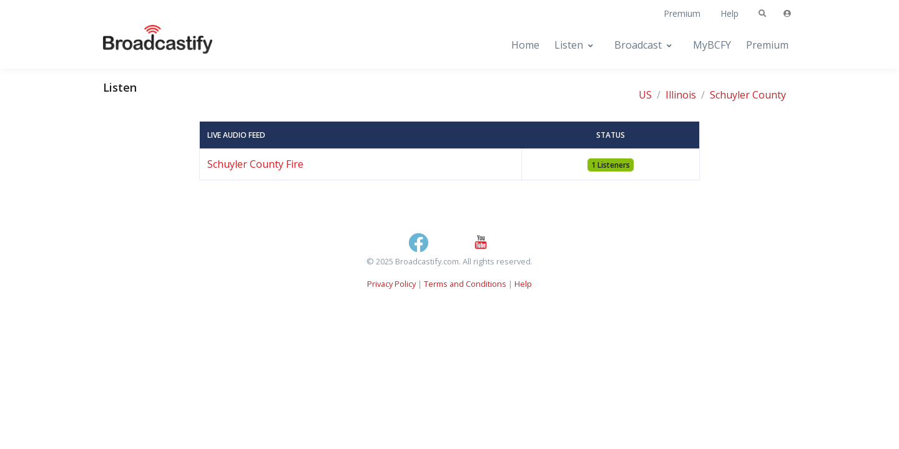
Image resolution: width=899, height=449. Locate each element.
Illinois (681, 95)
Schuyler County (748, 95)
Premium (682, 13)
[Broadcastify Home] (145, 45)
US (645, 95)
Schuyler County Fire (255, 164)
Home (525, 45)
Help (729, 13)
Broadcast (638, 45)
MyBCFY (712, 45)
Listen (568, 45)
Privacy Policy (391, 283)
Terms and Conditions (465, 283)
